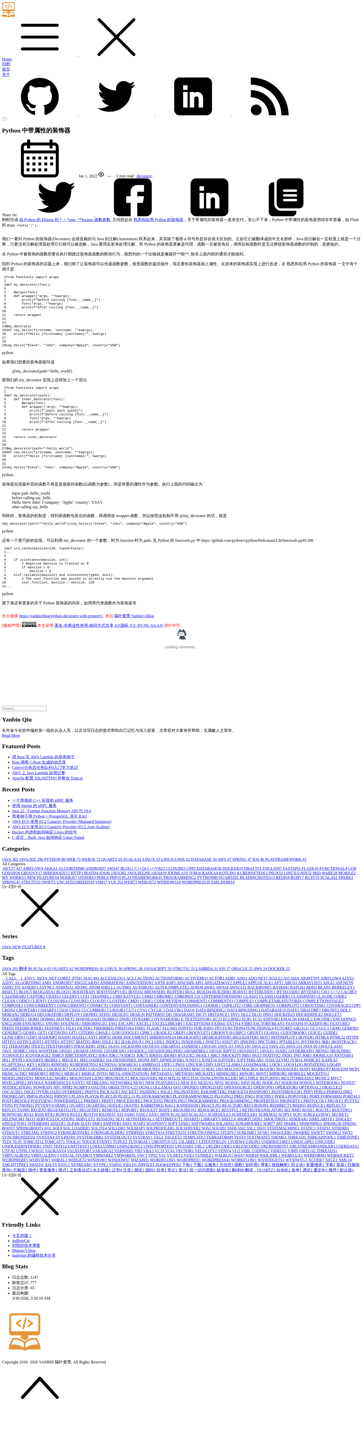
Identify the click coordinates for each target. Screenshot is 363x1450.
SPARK (346, 918)
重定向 (321, 1210)
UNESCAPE (303, 1182)
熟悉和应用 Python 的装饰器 (158, 220)
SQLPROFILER (161, 1168)
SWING (334, 1173)
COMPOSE (13, 1045)
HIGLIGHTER (246, 1077)
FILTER (85, 1068)
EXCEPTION (198, 1064)
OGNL (146, 1127)
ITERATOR (20, 1086)
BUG (191, 1032)
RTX (50, 1154)
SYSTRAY (143, 1177)
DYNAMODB (167, 1059)
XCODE (317, 1200)
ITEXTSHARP (60, 1086)
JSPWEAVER (172, 1100)
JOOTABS (343, 1095)
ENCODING (344, 1059)
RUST (312, 918)
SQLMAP (136, 1168)
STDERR (340, 1168)
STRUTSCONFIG (203, 1173)
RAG (171, 1145)
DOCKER (233, 908)
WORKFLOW (244, 1200)
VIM (101, 922)
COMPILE (244, 1041)
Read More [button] (11, 775)
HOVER (306, 1077)
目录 (161, 1210)
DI (169, 1055)
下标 (187, 1205)
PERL (103, 918)
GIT (74, 1073)
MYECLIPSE (14, 1123)
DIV (236, 1055)
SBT (165, 1154)
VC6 (170, 1191)
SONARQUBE (249, 1164)
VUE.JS (116, 922)
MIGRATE (205, 1114)
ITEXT (38, 1086)
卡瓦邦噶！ (22, 1276)
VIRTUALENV (45, 1195)
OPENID (191, 1127)
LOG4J (334, 1105)
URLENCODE (247, 1186)
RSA (29, 1154)
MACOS (233, 1109)
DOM (34, 1059)
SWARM (302, 1173)
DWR (125, 1059)
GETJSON (58, 1073)
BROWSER (155, 1032)
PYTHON (55, 899)
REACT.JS (211, 1145)
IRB (326, 1082)
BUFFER (176, 1032)
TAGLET (174, 1177)
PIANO (46, 1136)
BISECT (10, 1032)
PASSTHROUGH (287, 1132)
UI (174, 1182)
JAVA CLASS (330, 1086)
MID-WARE (325, 913)
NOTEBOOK (328, 1123)
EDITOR (272, 1059)
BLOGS (64, 1032)
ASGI (329, 1023)
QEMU (61, 1145)
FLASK (311, 908)
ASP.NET (344, 1023)
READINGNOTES (258, 918)
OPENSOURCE (239, 1127)
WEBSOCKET (340, 1195)
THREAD (297, 1177)
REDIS (283, 918)
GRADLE (163, 1073)
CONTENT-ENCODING (181, 1045)
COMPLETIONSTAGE (323, 1041)
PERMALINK (339, 1132)
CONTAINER (147, 1045)
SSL (252, 1168)
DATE (293, 1050)
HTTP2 (9, 1082)
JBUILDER (340, 1091)
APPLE (240, 1023)
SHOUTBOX (276, 1159)
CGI (85, 1036)
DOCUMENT (15, 1059)
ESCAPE (127, 1064)
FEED (8, 1068)
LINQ (179, 1105)
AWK (210, 1027)
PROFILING (176, 1141)
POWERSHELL (69, 1141)
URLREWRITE (274, 1186)
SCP (298, 1154)
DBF (316, 1050)
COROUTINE (313, 1045)
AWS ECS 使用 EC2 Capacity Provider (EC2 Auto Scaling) (60, 867)
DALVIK (175, 1050)
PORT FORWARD (326, 1136)
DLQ (257, 1055)
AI (19, 908)
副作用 (253, 1205)
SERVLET (86, 1159)
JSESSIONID (125, 1100)
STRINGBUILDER (108, 1173)
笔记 (172, 1210)
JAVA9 (96, 1091)
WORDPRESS (196, 922)
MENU (56, 1114)
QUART (78, 1145)
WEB (73, 899)
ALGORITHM (71, 908)
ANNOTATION (140, 1023)
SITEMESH (38, 1164)
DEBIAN (11, 1055)
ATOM (81, 1027)
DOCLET (333, 1055)
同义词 (298, 1205)
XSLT (51, 1205)
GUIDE (330, 1073)
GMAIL (104, 1073)
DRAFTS (253, 908)
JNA (257, 1095)
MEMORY (38, 1114)
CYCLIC (157, 1050)
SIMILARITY (322, 1159)
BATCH (298, 1027)
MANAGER (288, 1109)
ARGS (291, 1023)
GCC (324, 1068)
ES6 (113, 1064)
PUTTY (351, 1141)
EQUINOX (71, 1064)
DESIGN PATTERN (148, 1055)
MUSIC (323, 1118)
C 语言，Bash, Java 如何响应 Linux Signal (48, 877)
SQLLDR (117, 1168)
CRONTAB (27, 1050)
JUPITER (227, 1100)
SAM (130, 1154)
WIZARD (140, 1200)
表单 (296, 1210)
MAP (306, 1109)
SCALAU (198, 1154)
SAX (154, 1154)
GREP (180, 1073)
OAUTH (99, 1127)
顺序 (334, 1210)
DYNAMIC (143, 1059)
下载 (198, 1205)
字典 (330, 1205)
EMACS (289, 1059)
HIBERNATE (57, 913)
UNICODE (325, 1182)
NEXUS (206, 1123)
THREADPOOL (322, 1177)
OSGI (30, 1132)
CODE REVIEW (169, 1041)
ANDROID (96, 908)
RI (288, 1150)
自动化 (283, 1210)
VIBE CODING (255, 1191)
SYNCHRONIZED (19, 1177)
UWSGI (37, 1191)
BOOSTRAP (84, 1032)
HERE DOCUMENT (130, 1077)
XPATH (37, 1205)
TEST (240, 1177)
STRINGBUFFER (74, 1173)
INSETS (213, 1082)
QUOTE (132, 1145)
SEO (30, 1159)
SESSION (105, 1159)
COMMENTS (221, 1041)
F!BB (247, 1064)
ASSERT (30, 1027)
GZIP (32, 1077)
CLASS (251, 1036)
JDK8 (156, 1095)
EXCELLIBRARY (169, 1064)
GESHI (29, 1073)
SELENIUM (13, 1159)
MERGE (72, 1114)
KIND (44, 1105)
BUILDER (222, 1032)
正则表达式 (81, 1210)
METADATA (162, 1114)
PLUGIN (224, 1136)
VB (139, 1191)
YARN (116, 1205)
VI (236, 1191)
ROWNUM (13, 1154)
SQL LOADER (77, 1168)
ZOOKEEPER (169, 1205)
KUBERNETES (251, 913)
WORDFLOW (163, 1200)
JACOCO (151, 1086)
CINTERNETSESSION (223, 1036)
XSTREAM (82, 1205)
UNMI (110, 1186)
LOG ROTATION (311, 1105)
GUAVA (272, 1073)
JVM (195, 913)
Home (7, 59)
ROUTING (342, 1150)
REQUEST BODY (156, 1150)
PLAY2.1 (127, 1136)
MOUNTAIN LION (87, 1118)
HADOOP (48, 1077)
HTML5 (338, 1077)
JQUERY (35, 1100)
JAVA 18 (243, 1086)
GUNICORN (14, 1077)
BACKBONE (260, 1027)
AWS (225, 899)
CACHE (348, 1032)
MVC (336, 1118)
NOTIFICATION (17, 1127)
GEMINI (350, 1068)
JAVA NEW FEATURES (23, 987)
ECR (247, 1059)
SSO (262, 1168)
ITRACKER (85, 1086)
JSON (144, 1100)
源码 (150, 1210)
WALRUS (224, 1195)
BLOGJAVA (44, 1032)
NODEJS (69, 918)
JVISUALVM (277, 1100)
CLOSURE (79, 1041)
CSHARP (47, 1050)
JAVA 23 (294, 1086)
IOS (259, 899)
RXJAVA (108, 1154)
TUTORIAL (140, 1182)
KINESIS (60, 1105)
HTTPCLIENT (31, 1082)
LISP (209, 1105)
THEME (279, 1177)
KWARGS (129, 1105)
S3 (120, 1154)
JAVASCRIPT (158, 1009)
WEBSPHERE (15, 1200)
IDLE (108, 1082)
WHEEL (60, 1200)
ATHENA (64, 1027)
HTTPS (68, 1082)
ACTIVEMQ (197, 1018)
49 (96, 1018)
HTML (322, 1077)
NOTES (348, 1123)
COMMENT (196, 1041)
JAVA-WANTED (43, 1091)
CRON (9, 1050)
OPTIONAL (310, 1127)
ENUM (53, 1064)
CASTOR (36, 1036)
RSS (40, 1154)
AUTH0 (124, 1027)
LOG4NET (12, 1109)
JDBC (58, 1095)
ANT (160, 1023)
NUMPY (82, 1127)
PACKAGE (110, 1132)
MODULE (45, 1118)
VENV (225, 1191)
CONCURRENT (72, 1045)
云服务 (211, 1205)
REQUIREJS (185, 1150)
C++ (140, 908)
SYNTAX (45, 1177)
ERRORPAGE (95, 1064)
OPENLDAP (212, 1127)
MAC (199, 1109)
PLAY (78, 1136)
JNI (297, 1095)
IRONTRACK (344, 1082)
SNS (128, 1164)
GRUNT (255, 1073)
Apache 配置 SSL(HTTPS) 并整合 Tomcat (47, 818)
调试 (308, 1210)
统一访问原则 (203, 1210)
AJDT (8, 1023)
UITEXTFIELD (213, 1182)
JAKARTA (171, 1086)
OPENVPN (264, 1127)
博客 (266, 1205)
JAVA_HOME (15, 1091)
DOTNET (66, 1059)
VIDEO (279, 1191)
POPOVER (299, 1136)
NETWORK (121, 1123)
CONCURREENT (40, 1045)
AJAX (348, 1018)
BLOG (127, 908)
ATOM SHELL (102, 1027)
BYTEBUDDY (263, 1032)
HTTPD (53, 1082)
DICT (202, 1055)
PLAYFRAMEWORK (286, 899)
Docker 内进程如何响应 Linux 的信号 (44, 872)
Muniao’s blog (24, 1290)
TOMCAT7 (55, 1182)
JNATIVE (272, 1095)
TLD (7, 1182)
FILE (71, 1068)
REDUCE (316, 1145)
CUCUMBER (94, 1050)
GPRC (147, 1073)
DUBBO (110, 1059)
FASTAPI (292, 908)
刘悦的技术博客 (26, 1285)
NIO (246, 1123)
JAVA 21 (260, 1086)
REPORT (131, 1150)
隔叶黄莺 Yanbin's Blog (134, 656)
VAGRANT (56, 1191)
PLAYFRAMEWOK (154, 1136)
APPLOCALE (261, 1023)
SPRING (242, 899)
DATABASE (204, 899)
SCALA (133, 899)
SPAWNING (311, 1164)
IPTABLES (290, 1082)
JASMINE (192, 1086)
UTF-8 (9, 1191)
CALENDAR (14, 1036)
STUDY (228, 1173)
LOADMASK (256, 1105)
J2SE (102, 1086)
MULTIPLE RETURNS (260, 1118)
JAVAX (267, 1091)
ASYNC (47, 1027)
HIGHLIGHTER (217, 1077)
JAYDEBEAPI (301, 1091)
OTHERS (87, 918)
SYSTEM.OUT (118, 1177)
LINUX (151, 899)
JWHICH (313, 1100)
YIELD (130, 1205)
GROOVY (32, 913)
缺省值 (224, 1210)
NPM (68, 1127)
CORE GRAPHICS (259, 1045)
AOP (171, 1023)
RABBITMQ (153, 1145)
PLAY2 (92, 1136)
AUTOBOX (143, 1027)
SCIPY (285, 1154)
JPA (6, 1100)
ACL (131, 1018)
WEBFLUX (292, 1195)
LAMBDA (207, 1009)
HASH (65, 1077)
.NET (9, 908)
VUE (189, 1195)
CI (198, 1036)
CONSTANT (121, 1045)
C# (326, 1032)
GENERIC (12, 1073)
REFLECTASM (16, 1150)
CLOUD (98, 1041)
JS (109, 1100)
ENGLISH (273, 908)
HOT (265, 1077)
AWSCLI (238, 1027)
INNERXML (193, 1082)
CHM (148, 1036)
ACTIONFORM (170, 1018)
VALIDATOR (80, 1191)
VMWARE (103, 1195)
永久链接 (102, 1210)
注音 (128, 1210)
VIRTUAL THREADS (317, 1191)
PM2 (239, 1136)
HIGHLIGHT (189, 1077)
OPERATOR (287, 1127)
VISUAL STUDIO (76, 1195)
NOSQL (307, 1123)
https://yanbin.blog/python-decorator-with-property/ (61, 656)
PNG (250, 1136)
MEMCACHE (15, 1114)
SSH (232, 1168)
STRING (49, 1173)
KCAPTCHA (14, 1105)
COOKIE (212, 1045)
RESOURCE (210, 1150)
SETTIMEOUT (169, 1159)
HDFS (105, 1077)
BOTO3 (136, 1032)
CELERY (71, 1036)
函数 (240, 1205)
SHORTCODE (250, 1159)
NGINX (233, 1123)
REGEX (39, 1150)
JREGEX (71, 1100)
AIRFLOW (33, 908)
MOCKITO (318, 1114)
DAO (190, 1050)
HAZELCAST (85, 1077)
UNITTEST (79, 1186)
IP (237, 1082)
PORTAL (351, 1136)
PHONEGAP (14, 1136)
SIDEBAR (299, 1159)
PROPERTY (292, 1141)
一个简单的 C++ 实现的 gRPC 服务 (42, 840)
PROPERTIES (267, 1141)
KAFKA (210, 913)
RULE (77, 1154)
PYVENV (45, 1145)
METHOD (185, 1114)
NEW (139, 1123)
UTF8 (22, 1191)
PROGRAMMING (180, 918)
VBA (149, 1191)
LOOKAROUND (146, 1109)
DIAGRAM (184, 1055)
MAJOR (268, 1109)
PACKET (130, 1132)
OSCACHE (13, 1132)
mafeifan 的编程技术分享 (34, 1295)
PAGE (167, 1132)
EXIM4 (219, 1064)
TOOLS (74, 1182)
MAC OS (215, 1109)
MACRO (251, 1109)
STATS (324, 1168)
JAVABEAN (115, 1091)
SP (280, 1164)
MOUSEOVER (144, 1118)
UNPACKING (130, 1186)
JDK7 (142, 1095)
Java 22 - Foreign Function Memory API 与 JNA (51, 851)
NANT (79, 1123)
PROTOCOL (316, 1141)
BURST (240, 1032)
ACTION (146, 1018)
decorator (145, 176)
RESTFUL (232, 1150)
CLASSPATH (303, 1036)
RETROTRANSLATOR (263, 1150)
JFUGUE (186, 1095)
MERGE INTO (95, 1114)
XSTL (64, 1205)
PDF (309, 1132)
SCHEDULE (220, 1154)
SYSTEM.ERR (90, 1177)
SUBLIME (247, 1173)
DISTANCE (219, 1055)
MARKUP (322, 1109)
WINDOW (97, 1200)
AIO (295, 1018)
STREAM (30, 1173)
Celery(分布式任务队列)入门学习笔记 (45, 807)
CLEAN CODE (16, 1041)
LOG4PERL (34, 1109)
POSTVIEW (42, 1141)
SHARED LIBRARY (202, 1159)
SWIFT (48, 922)
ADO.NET (258, 1018)
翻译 (26, 1009)
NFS (219, 1123)
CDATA (54, 1036)
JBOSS (322, 1091)
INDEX (173, 1082)
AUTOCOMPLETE (172, 1027)
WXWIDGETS (271, 1200)
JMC (215, 1095)
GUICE (315, 1073)
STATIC (309, 1168)
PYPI (8, 1145)
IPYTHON (311, 1082)
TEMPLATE (194, 1177)
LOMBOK (120, 1109)
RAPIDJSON (188, 1145)
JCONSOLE (13, 1095)
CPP (192, 908)
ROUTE (324, 1150)
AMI (47, 1023)
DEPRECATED (97, 1055)
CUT (131, 1050)
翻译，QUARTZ (260, 1210)
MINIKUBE (227, 1114)
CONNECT (98, 1045)
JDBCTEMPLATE (81, 1095)
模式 (64, 1210)
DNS (268, 1055)
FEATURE (340, 1064)
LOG (289, 1105)
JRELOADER (92, 1100)
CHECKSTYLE (127, 1036)
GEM (336, 1068)
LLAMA (235, 1105)
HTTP (77, 913)
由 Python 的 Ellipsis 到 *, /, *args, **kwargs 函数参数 (64, 220)
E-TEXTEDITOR (197, 1059)
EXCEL (144, 1064)
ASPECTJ (11, 1027)
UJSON (253, 1182)
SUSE (264, 1173)
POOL (281, 1136)
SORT (269, 1164)
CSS (63, 1050)
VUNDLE (204, 1195)
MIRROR (278, 1114)
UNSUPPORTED (159, 1186)
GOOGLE (130, 1073)
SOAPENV (157, 1164)
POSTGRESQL (16, 1141)
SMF (97, 1164)
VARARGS (103, 1191)
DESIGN (121, 1055)
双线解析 (281, 1205)
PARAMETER (214, 1132)
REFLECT (336, 1145)
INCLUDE (155, 1082)
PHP (116, 918)
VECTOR (185, 1191)
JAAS (114, 1086)
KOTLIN (228, 913)
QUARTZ (112, 899)
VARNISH (124, 1191)
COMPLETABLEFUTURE (279, 1041)
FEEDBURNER (30, 1068)
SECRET (340, 1154)
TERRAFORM (220, 1177)
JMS (247, 1095)
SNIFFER (113, 1164)
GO (352, 908)
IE (117, 1082)
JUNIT (193, 1100)
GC (314, 1068)
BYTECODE (289, 1032)
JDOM (170, 1095)
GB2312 (301, 1068)
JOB (307, 1095)
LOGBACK (57, 1109)
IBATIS (91, 913)
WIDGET (78, 1200)
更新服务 (48, 1210)
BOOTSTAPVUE (112, 1032)
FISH (141, 1068)
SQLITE (99, 1168)
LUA (167, 1109)
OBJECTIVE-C (123, 1127)
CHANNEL (101, 1036)
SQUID (219, 1168)
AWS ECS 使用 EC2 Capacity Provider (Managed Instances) (61, 862)
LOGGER (78, 1109)
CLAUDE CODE (331, 1036)
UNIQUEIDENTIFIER (22, 1186)
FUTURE (284, 1068)
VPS (153, 1195)
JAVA (10, 899)
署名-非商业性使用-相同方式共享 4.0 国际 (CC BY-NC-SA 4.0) (108, 665)
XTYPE (101, 1205)
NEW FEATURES (43, 918)
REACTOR (233, 1145)
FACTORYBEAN (269, 1064)
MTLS (175, 1118)
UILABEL (188, 1182)
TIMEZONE (348, 1177)
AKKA (51, 908)
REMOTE (112, 1150)
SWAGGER (281, 1173)
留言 (6, 69)
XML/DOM (222, 922)
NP (57, 1127)
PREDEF (93, 1141)
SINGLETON (14, 1164)
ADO (242, 1018)
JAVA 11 (226, 1086)
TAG (159, 1177)
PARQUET (238, 1132)
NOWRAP (43, 1127)
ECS (258, 1059)
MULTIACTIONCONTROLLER (210, 1118)
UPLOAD (185, 1186)
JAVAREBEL (196, 1091)
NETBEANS (98, 1123)
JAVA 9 (310, 1086)
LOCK (276, 1105)
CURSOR (116, 1050)
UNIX (96, 1186)
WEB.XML (270, 1195)
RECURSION (257, 1145)
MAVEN (340, 1109)
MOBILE (347, 913)
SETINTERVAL (140, 1159)
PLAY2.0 (109, 1136)
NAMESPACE (58, 1123)
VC (160, 1191)
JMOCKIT (231, 1095)
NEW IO (189, 1123)
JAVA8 (159, 913)
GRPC (240, 1073)
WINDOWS (169, 922)
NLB (256, 1123)
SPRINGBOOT (30, 1168)
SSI (242, 1168)
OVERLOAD (49, 1132)
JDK (103, 1095)
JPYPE (18, 1100)
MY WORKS (14, 918)
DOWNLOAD (89, 1059)
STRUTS (31, 922)
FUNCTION (234, 1068)
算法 (184, 1210)
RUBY (298, 918)
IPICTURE (268, 1082)
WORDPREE (189, 1200)
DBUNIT (331, 1050)
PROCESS (153, 1141)
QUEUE (115, 1145)
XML (345, 1200)
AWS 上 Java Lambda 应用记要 (38, 813)
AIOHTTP (310, 1018)
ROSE (309, 1150)
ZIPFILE (147, 1205)
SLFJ (86, 1164)
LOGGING (99, 1109)
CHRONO (184, 1036)
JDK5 (130, 1095)
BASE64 (281, 1027)
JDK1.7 (116, 1095)
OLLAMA (163, 1127)
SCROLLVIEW (317, 1154)
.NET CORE (59, 1018)
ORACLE (242, 1009)
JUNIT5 (209, 1100)
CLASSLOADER (275, 1036)
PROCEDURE (129, 1141)
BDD (312, 1027)
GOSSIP (11, 913)
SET (120, 1159)
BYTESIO (311, 1032)
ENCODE (323, 1059)
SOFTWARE (203, 1164)
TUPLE (120, 1182)
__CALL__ (13, 1018)
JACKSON (131, 1086)
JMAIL (202, 1095)
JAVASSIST (248, 1091)
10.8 (88, 1018)
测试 (139, 1210)
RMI (297, 1150)
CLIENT (39, 1041)
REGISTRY (90, 1150)
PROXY (336, 1141)
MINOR (247, 1114)
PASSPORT (260, 1132)
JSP (154, 1100)
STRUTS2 (184, 1009)
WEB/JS (91, 899)
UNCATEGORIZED (75, 922)
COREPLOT (288, 1045)
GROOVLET (199, 1073)
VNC (142, 1195)
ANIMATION (113, 1023)
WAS (240, 1195)
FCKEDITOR (317, 1064)
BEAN (325, 1027)
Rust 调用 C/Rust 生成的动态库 (39, 802)
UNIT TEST (55, 1186)
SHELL (229, 1159)
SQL (57, 1168)
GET (42, 1073)
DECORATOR (51, 1055)
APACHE (185, 1023)
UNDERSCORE (276, 1182)
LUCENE (182, 1109)
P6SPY (92, 1132)
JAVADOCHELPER (166, 1091)
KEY (32, 1105)
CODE (147, 1041)
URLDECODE (219, 1186)
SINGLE (344, 1159)
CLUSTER (117, 1041)
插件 (33, 1210)
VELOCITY (206, 1191)
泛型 (117, 1210)
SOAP (139, 1164)
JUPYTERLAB (250, 1100)
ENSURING (34, 1064)
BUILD (204, 1032)
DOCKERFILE (310, 1055)
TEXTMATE (259, 1177)
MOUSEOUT (117, 1118)
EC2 (218, 1059)
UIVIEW (237, 1182)
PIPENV (63, 1136)
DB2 (305, 1050)
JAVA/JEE (31, 899)
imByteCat (20, 1281)
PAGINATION (187, 1132)
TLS (18, 1182)
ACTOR (217, 1018)
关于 (6, 74)
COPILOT (232, 1045)
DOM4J (48, 1059)
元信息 (226, 1205)
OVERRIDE (73, 1132)
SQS (207, 1168)
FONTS (186, 1068)
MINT (262, 1114)
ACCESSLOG (113, 1018)
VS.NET (175, 1195)
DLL (246, 1055)
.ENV (30, 1018)
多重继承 (315, 1205)
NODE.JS (271, 1123)
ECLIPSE (232, 1059)
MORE (62, 1118)
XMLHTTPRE (15, 1205)
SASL (142, 1154)
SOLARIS (225, 1164)
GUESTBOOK (294, 1073)
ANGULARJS (87, 1023)
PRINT (109, 1141)
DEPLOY (73, 1055)
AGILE (275, 1018)
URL (200, 1186)
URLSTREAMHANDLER (313, 1186)
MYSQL (36, 1123)
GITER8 (87, 1073)
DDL (345, 1050)
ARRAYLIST (310, 1023)
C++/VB (156, 908)
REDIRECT (281, 1145)
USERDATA (347, 1186)
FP (219, 1068)
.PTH (77, 1018)
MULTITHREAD (298, 1118)
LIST (220, 1105)
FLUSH (170, 1068)
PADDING (150, 1132)
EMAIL (306, 1059)
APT (279, 1023)
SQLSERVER (188, 1168)
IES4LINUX (133, 1082)
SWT (347, 1173)
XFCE (332, 1200)
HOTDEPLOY (284, 1077)
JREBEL (53, 1100)
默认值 (347, 1210)
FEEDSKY (55, 1068)
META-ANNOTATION (129, 1114)
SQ (48, 1168)
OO (177, 1127)
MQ (163, 1118)
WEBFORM (315, 1195)
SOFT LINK (179, 1164)
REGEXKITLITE (63, 1150)
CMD (134, 1041)
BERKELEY (343, 1027)
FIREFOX (125, 1068)
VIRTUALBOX (16, 1195)
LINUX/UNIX (176, 899)
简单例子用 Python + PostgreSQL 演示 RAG (49, 856)
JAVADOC (137, 1091)
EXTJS (234, 1064)
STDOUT (11, 1173)
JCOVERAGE (38, 1095)
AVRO (197, 1027)
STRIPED (135, 1173)
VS (163, 1195)
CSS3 (75, 1050)
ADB (230, 1018)
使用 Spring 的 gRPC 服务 (34, 846)
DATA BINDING (211, 1050)
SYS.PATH (66, 1177)
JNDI (288, 1095)
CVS (142, 1050)
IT (5, 1086)
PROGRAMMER (204, 1141)
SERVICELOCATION (56, 1159)
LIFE (167, 1105)
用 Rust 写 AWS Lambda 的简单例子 (43, 797)
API (199, 1023)
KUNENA (109, 1105)
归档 (6, 64)
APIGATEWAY (218, 1023)
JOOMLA (178, 913)
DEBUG (28, 1055)
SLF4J (74, 1164)
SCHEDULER (245, 1154)
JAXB (281, 1091)
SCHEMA (269, 1154)
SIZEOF (58, 1164)
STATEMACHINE (283, 1168)
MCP (354, 1109)
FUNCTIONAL (333, 908)
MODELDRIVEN (18, 1118)
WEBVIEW (40, 1200)
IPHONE (249, 1082)
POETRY (265, 1136)
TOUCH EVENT (97, 1182)
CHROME (164, 1036)
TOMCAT (33, 1182)
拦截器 (20, 1210)
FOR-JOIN (204, 1068)
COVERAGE (339, 1045)
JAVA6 (66, 1091)
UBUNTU (161, 1182)
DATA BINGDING (244, 1050)
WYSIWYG (297, 1200)
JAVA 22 (277, 1086)
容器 (341, 1205)
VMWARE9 (125, 1195)
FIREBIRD (104, 1068)
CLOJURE (176, 908)
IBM (97, 1082)
